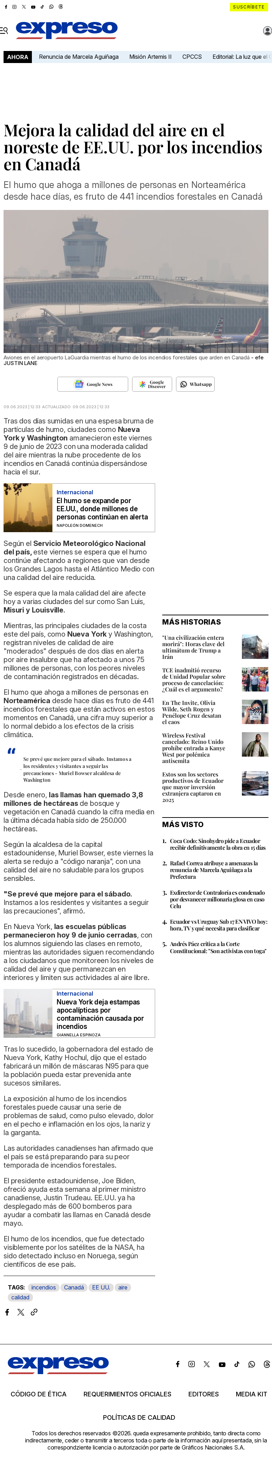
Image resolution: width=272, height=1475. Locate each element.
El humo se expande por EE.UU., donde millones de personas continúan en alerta (102, 509)
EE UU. (101, 1287)
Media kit (251, 1394)
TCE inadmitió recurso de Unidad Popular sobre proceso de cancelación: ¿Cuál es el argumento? (194, 679)
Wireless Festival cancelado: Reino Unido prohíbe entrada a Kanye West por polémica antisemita (193, 747)
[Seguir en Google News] (92, 384)
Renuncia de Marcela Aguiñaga (79, 56)
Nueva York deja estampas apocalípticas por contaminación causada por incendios (100, 1014)
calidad (20, 1297)
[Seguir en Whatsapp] (195, 384)
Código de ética (39, 1394)
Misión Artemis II (150, 56)
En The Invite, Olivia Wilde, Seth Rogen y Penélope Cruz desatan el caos (191, 712)
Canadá (74, 1287)
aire (123, 1287)
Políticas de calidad (139, 1417)
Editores (203, 1394)
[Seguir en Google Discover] (152, 384)
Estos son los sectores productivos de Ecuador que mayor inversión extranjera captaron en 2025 (192, 786)
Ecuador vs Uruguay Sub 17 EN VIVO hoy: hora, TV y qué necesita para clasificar (218, 925)
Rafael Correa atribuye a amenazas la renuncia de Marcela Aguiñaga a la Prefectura (213, 869)
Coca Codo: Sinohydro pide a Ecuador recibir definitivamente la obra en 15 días (218, 844)
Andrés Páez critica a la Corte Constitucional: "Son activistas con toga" (218, 947)
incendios (44, 1287)
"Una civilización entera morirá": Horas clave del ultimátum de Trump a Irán (193, 647)
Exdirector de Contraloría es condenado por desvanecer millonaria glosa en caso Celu (217, 899)
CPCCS (192, 56)
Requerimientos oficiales (127, 1394)
